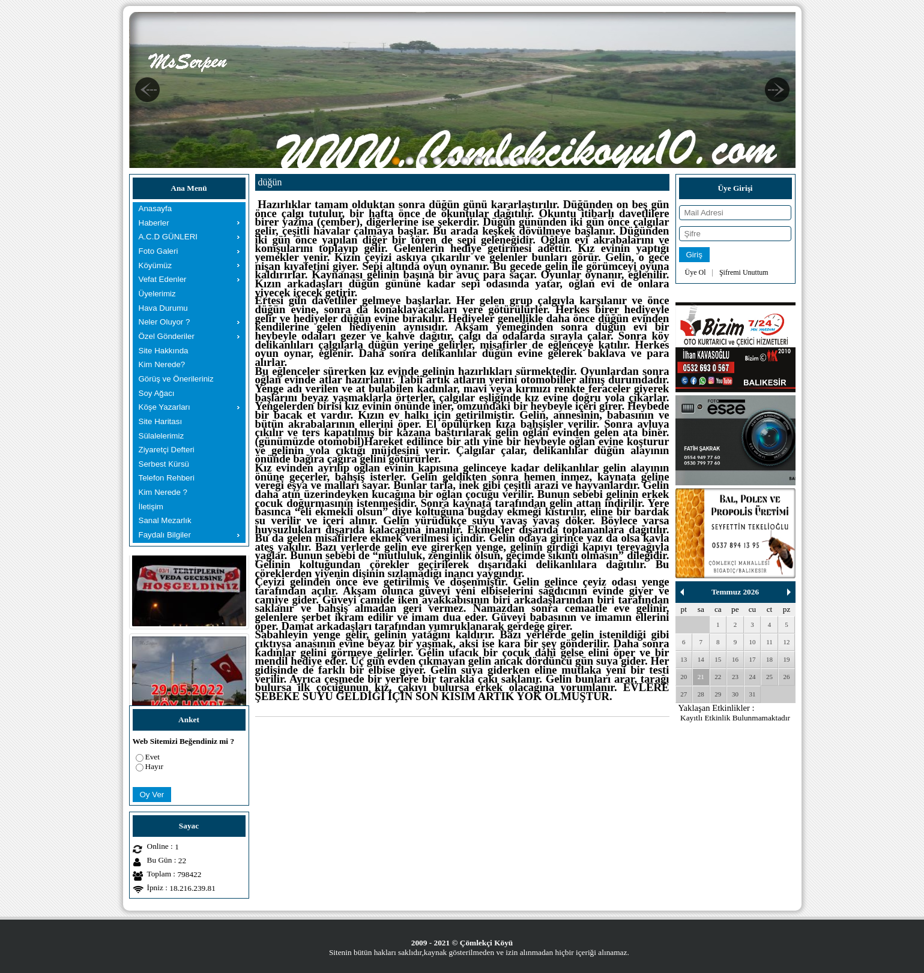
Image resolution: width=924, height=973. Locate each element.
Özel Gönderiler (167, 336)
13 (683, 659)
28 (701, 694)
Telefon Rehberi (167, 477)
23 (735, 676)
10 (752, 641)
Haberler (154, 222)
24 (752, 676)
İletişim (151, 506)
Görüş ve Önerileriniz (176, 378)
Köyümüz (155, 265)
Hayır (154, 766)
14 (701, 659)
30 (735, 694)
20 (683, 676)
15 (717, 659)
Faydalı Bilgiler (165, 534)
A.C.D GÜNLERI (168, 236)
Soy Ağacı (157, 393)
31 (752, 694)
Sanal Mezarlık (165, 520)
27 (683, 694)
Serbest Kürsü (164, 464)
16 (735, 659)
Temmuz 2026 (735, 591)
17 (752, 659)
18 (769, 659)
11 (769, 641)
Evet (152, 756)
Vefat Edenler (163, 279)
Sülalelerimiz (161, 435)
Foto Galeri (158, 251)
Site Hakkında (164, 350)
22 (717, 676)
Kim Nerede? (162, 364)
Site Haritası (161, 421)
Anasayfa (155, 208)
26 (787, 676)
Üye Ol (695, 272)
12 (787, 641)
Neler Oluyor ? (164, 321)
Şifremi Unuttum (743, 272)
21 (701, 676)
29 (717, 694)
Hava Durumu (163, 308)
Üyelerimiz (157, 293)
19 (787, 659)
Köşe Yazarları (164, 407)
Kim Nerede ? (163, 492)
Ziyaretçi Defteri (167, 449)
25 (769, 676)
